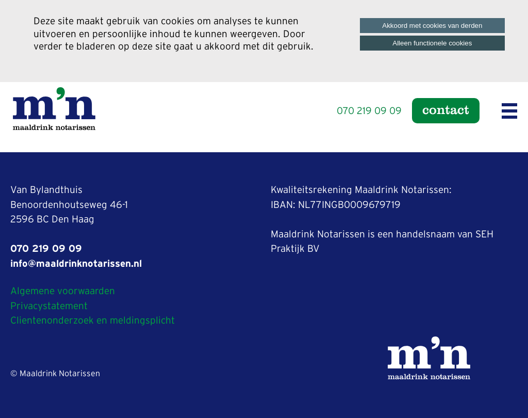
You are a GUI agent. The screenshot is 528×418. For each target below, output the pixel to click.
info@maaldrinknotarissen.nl (76, 264)
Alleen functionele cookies (432, 43)
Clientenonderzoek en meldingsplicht (92, 321)
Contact (445, 109)
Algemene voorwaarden (62, 291)
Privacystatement (49, 306)
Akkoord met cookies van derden (432, 25)
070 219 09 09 (369, 111)
